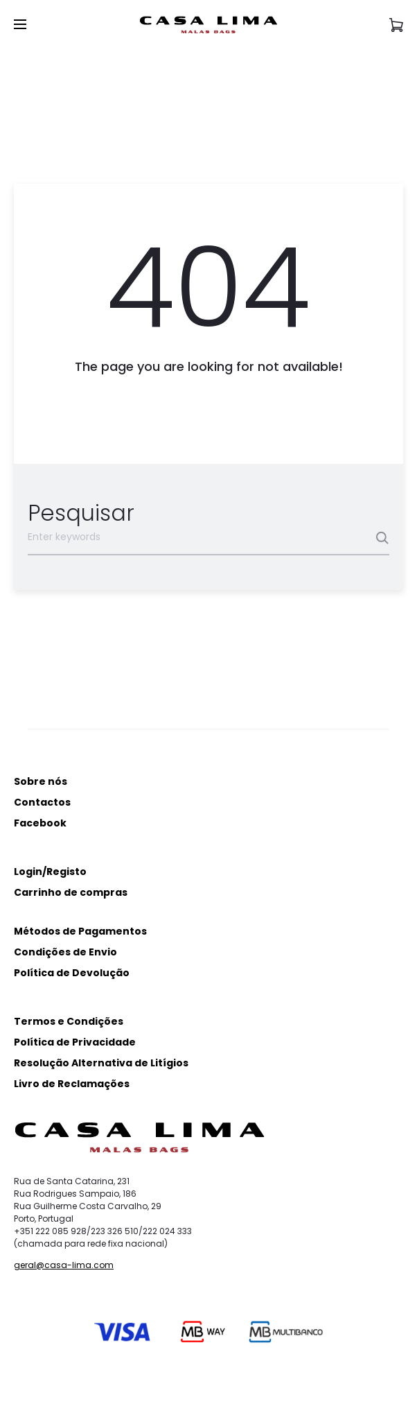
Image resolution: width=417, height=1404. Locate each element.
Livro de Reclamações (72, 1084)
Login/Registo (50, 871)
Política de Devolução (72, 973)
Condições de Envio (65, 952)
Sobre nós (40, 781)
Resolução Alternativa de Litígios (101, 1063)
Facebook (40, 823)
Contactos (42, 802)
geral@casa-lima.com (64, 1265)
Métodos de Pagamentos (80, 931)
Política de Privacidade (75, 1042)
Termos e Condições (68, 1021)
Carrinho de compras (70, 892)
